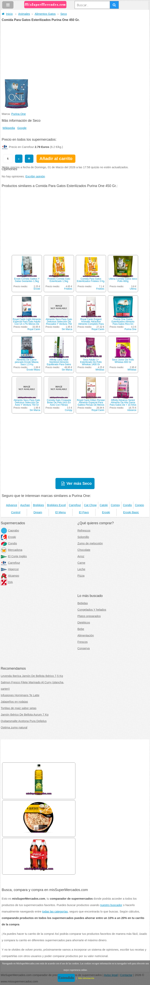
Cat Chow (90, 505)
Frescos (83, 641)
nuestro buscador (111, 905)
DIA (7, 582)
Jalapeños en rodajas (14, 701)
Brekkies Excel (56, 505)
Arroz (81, 556)
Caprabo (10, 530)
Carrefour (75, 505)
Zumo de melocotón (90, 543)
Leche (81, 569)
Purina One (18, 113)
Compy (68, 410)
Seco (63, 13)
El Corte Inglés (14, 556)
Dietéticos (84, 622)
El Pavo (84, 512)
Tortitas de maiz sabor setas (18, 708)
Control (15, 512)
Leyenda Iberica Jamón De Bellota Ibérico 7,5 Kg (32, 675)
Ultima (133, 289)
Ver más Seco (79, 483)
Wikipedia (9, 128)
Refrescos (84, 530)
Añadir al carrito (55, 158)
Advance (131, 410)
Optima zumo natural (14, 727)
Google (21, 128)
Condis (127, 505)
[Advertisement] (75, 50)
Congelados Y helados (92, 609)
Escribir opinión (35, 176)
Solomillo (83, 537)
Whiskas (100, 370)
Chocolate (84, 549)
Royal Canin (34, 329)
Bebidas (83, 603)
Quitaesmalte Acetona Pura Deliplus (24, 721)
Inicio (7, 13)
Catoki (104, 505)
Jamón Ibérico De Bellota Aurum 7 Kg (24, 714)
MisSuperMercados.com (45, 4)
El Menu (60, 512)
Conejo (139, 505)
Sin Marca (67, 329)
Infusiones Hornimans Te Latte (20, 695)
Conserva (84, 648)
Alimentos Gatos (45, 13)
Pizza (81, 575)
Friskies (68, 289)
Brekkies (38, 505)
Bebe (81, 629)
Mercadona (11, 549)
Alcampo (10, 575)
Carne (81, 562)
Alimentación (86, 635)
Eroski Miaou (33, 370)
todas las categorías (55, 911)
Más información (86, 978)
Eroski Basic (131, 512)
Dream (38, 512)
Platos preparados (89, 616)
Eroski (37, 289)
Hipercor (10, 569)
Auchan (25, 505)
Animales (24, 13)
